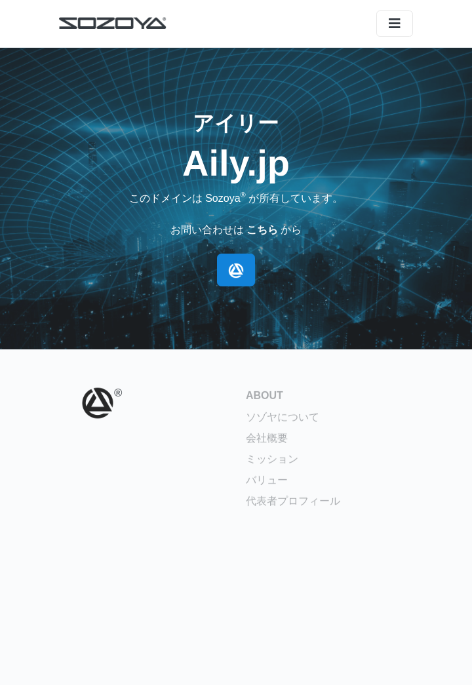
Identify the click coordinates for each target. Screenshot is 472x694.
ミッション (272, 461)
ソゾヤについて (282, 419)
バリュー (267, 482)
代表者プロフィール (293, 503)
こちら (262, 229)
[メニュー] (394, 23)
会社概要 (267, 440)
